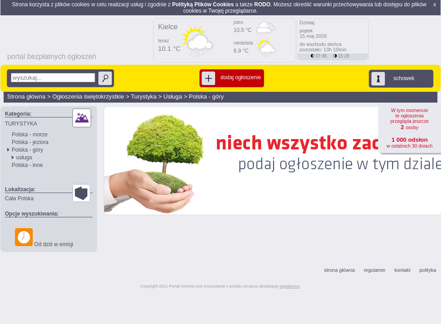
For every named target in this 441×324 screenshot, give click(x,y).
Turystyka (143, 96)
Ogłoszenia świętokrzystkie (88, 96)
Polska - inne (27, 165)
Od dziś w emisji (44, 238)
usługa (24, 157)
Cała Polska (19, 198)
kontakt (402, 270)
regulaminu (289, 286)
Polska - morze (30, 134)
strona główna (339, 270)
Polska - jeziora (30, 142)
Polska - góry (206, 96)
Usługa (172, 96)
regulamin (374, 270)
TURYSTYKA (21, 124)
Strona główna (26, 96)
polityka (427, 270)
